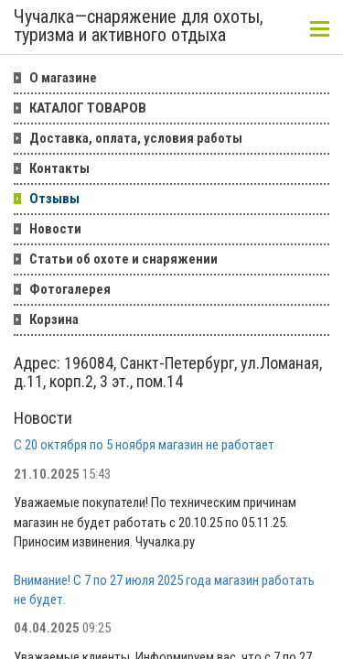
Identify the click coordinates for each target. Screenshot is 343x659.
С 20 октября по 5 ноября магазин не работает (144, 445)
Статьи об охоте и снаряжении (123, 259)
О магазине (63, 78)
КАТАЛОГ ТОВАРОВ (87, 108)
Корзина (54, 319)
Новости (55, 229)
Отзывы (54, 198)
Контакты (59, 168)
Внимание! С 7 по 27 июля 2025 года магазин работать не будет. (164, 590)
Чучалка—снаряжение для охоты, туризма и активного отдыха (138, 26)
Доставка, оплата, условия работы (135, 138)
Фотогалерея (70, 289)
